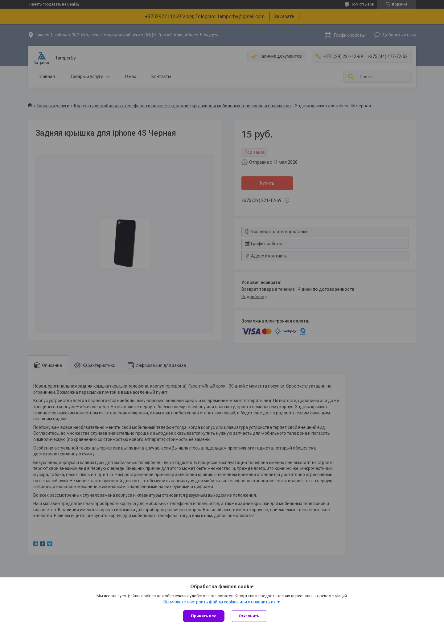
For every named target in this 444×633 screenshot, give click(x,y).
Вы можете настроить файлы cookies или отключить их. (220, 601)
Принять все (203, 616)
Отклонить (249, 616)
